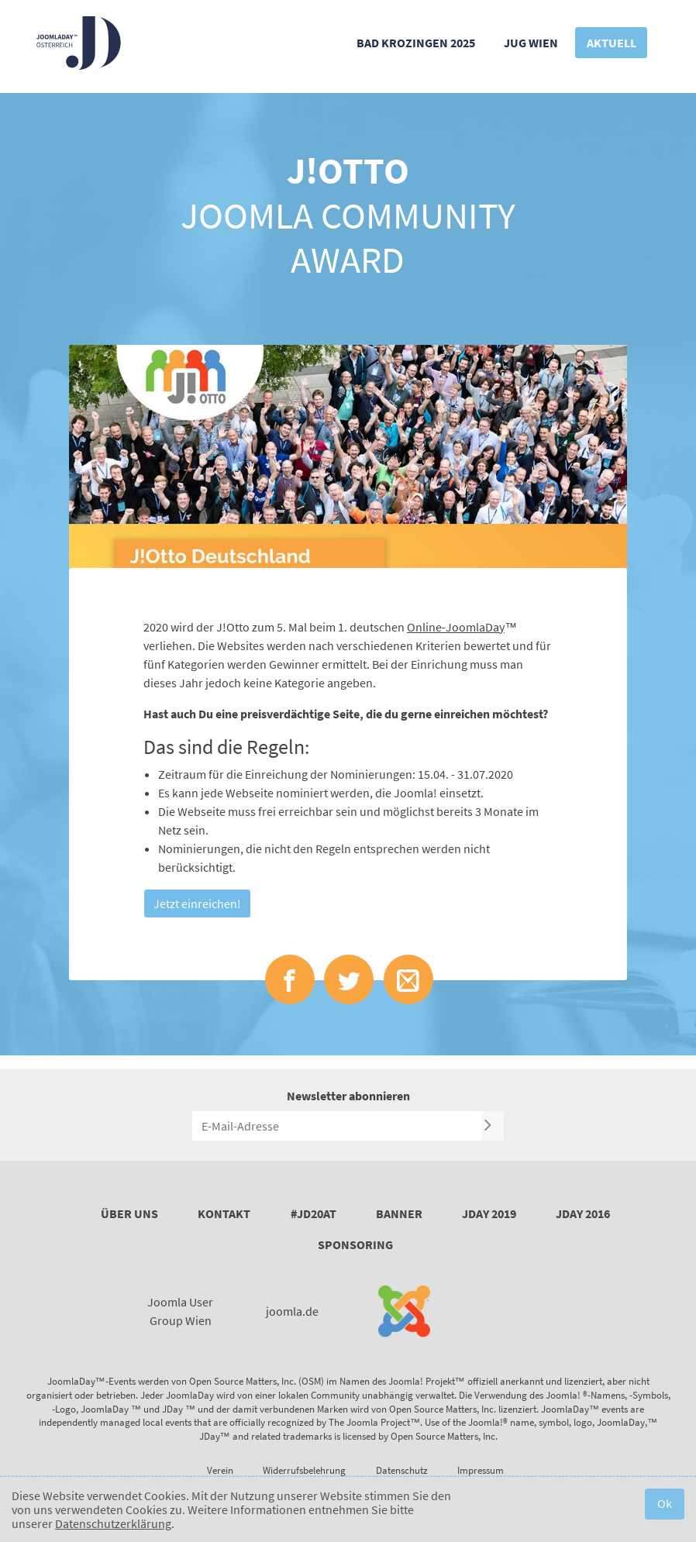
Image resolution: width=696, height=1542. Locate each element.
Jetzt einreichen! (197, 903)
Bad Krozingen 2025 (416, 42)
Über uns (129, 1213)
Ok (664, 1503)
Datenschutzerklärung (113, 1523)
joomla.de (292, 1311)
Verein (220, 1470)
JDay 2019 (489, 1213)
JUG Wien (531, 42)
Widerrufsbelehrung (304, 1470)
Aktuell (611, 42)
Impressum (480, 1470)
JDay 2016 (583, 1213)
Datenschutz (402, 1470)
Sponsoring (355, 1244)
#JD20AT (313, 1213)
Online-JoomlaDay (456, 627)
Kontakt (224, 1213)
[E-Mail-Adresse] (336, 1126)
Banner (399, 1213)
